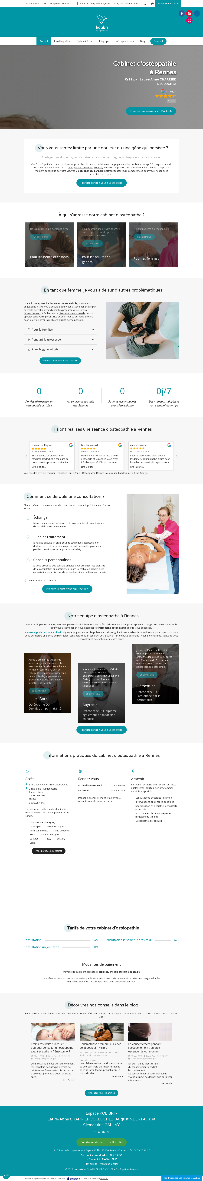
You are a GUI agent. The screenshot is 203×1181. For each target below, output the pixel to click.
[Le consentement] (150, 1032)
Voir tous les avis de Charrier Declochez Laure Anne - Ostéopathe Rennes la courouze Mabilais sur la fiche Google (86, 472)
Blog (100, 1016)
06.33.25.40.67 (37, 802)
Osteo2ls (104, 1178)
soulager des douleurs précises (85, 167)
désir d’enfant (51, 309)
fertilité (142, 809)
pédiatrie (159, 805)
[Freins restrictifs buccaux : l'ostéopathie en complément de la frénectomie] (53, 1032)
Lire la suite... (39, 466)
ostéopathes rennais (49, 164)
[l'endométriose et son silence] (102, 1032)
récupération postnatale (72, 313)
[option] (101, 456)
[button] (49, 244)
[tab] (60, 330)
